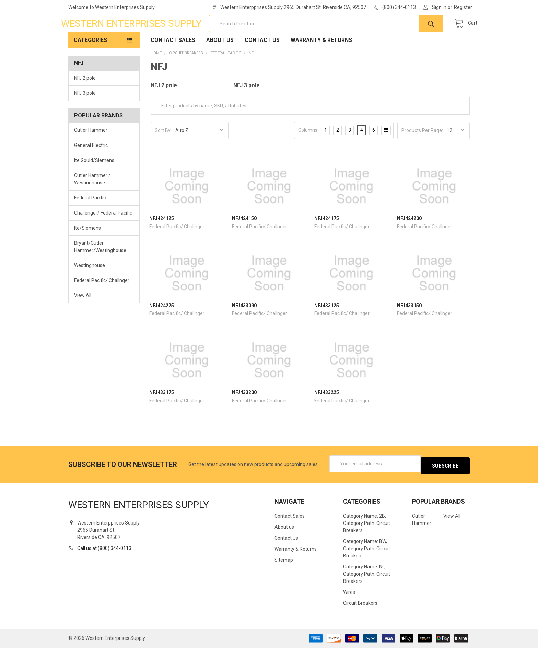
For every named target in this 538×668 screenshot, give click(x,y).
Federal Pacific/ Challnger (101, 302)
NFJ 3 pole (85, 115)
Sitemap (283, 580)
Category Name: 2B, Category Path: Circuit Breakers (366, 543)
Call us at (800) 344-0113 (104, 568)
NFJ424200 (409, 240)
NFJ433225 (326, 414)
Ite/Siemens (87, 250)
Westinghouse (89, 287)
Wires (349, 612)
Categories (90, 62)
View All (82, 317)
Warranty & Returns (321, 62)
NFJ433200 (244, 414)
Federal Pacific (90, 219)
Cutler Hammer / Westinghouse (92, 201)
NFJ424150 (244, 240)
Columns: (308, 152)
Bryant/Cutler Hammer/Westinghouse (100, 268)
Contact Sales (173, 62)
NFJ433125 (326, 327)
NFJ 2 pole (85, 100)
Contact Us (262, 62)
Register (463, 7)
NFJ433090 (244, 327)
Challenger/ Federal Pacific (103, 235)
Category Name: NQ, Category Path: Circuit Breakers (366, 594)
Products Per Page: (422, 152)
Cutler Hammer (90, 152)
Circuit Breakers (360, 623)
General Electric (91, 167)
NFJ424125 (161, 240)
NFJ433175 (161, 414)
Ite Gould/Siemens (94, 182)
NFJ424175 (326, 240)
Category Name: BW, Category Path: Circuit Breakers (366, 568)
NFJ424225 (161, 327)
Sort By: (163, 152)
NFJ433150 (409, 327)
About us (220, 62)
